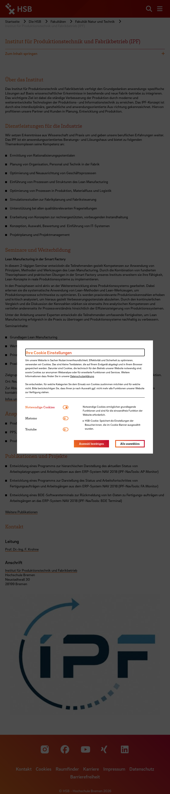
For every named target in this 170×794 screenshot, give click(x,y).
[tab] (44, 407)
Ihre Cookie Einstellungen (49, 352)
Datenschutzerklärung (82, 376)
